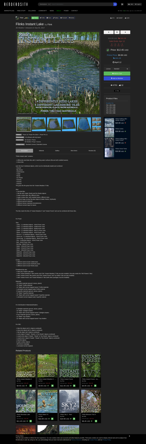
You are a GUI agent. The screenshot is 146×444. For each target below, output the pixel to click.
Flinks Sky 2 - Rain (66, 414)
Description (24, 150)
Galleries (32, 10)
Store (49, 18)
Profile (42, 18)
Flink (49, 24)
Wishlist (71, 18)
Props (33, 142)
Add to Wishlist (117, 78)
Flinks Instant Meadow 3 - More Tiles (50, 379)
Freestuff (63, 18)
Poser (66, 10)
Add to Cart (117, 73)
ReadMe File (110, 103)
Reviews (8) (92, 150)
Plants (34, 140)
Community (43, 10)
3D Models (28, 140)
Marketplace (9, 10)
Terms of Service (76, 440)
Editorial (41, 150)
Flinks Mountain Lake (23, 414)
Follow (35, 18)
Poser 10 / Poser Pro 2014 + (31, 134)
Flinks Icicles (119, 129)
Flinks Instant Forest (66, 379)
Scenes (38, 142)
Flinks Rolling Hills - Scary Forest (121, 139)
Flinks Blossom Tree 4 (89, 414)
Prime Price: (112, 55)
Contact (74, 10)
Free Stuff (21, 10)
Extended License (41, 144)
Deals (59, 10)
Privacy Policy (107, 440)
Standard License (31, 144)
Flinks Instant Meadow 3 (24, 379)
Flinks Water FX (43, 414)
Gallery (55, 18)
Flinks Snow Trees (121, 148)
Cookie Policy (94, 440)
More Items (74, 150)
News (52, 10)
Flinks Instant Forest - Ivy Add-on (92, 379)
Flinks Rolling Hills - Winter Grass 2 (121, 119)
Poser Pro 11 (44, 134)
